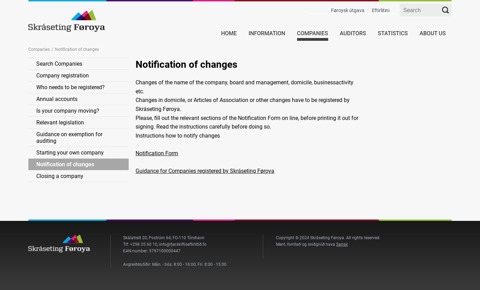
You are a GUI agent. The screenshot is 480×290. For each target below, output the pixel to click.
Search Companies (59, 63)
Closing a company (59, 176)
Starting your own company (70, 152)
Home (229, 33)
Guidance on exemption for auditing (69, 137)
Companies (312, 33)
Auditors (353, 33)
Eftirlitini (380, 10)
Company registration (62, 75)
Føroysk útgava (347, 10)
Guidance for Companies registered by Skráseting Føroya (205, 171)
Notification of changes (65, 164)
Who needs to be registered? (70, 87)
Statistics (393, 33)
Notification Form (157, 153)
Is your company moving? (67, 110)
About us (432, 33)
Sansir (342, 244)
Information (267, 33)
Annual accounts (56, 99)
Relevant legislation (60, 122)
